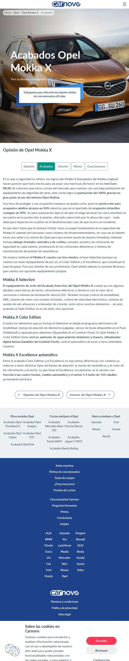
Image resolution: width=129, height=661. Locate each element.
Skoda (80, 551)
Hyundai (96, 422)
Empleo (64, 524)
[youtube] (83, 624)
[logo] (64, 4)
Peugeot (80, 533)
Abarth (106, 436)
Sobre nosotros (64, 465)
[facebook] (46, 624)
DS (49, 557)
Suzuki (80, 557)
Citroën (48, 545)
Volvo (80, 570)
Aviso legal (64, 614)
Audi (48, 533)
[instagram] (71, 624)
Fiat (48, 563)
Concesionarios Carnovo (64, 499)
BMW (48, 539)
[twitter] (58, 624)
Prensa (64, 511)
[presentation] (29, 166)
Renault (80, 539)
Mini (64, 563)
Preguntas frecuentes (64, 505)
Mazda (65, 551)
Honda (116, 429)
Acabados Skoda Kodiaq (64, 448)
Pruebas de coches (64, 490)
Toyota (80, 563)
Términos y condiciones (64, 601)
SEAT (80, 545)
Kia (65, 539)
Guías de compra (64, 478)
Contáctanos (64, 517)
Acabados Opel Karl (22, 444)
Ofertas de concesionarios (64, 471)
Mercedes (64, 557)
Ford (116, 422)
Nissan (96, 429)
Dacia (48, 551)
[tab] (29, 166)
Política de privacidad (64, 608)
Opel (64, 576)
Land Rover (64, 545)
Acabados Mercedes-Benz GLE (54, 426)
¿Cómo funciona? (64, 484)
